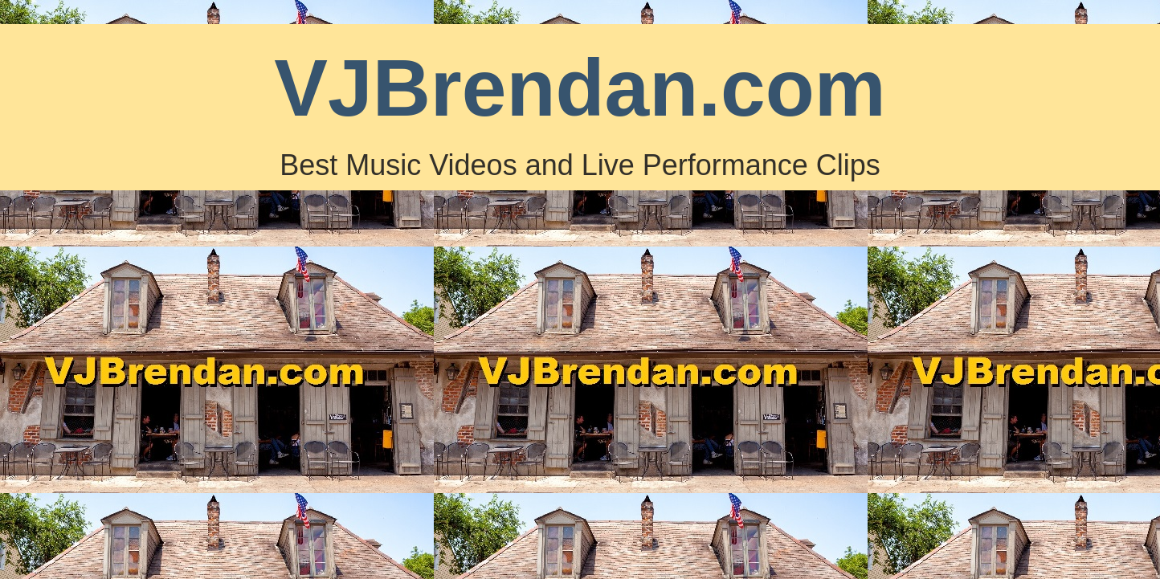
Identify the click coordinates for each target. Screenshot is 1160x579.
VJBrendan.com (579, 88)
